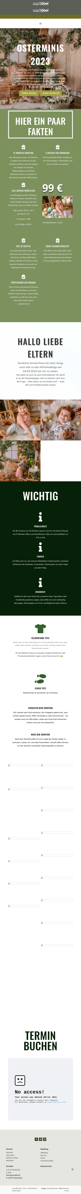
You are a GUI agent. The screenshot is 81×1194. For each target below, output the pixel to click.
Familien (9, 1152)
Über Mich (10, 1155)
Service (43, 1155)
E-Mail (8, 1172)
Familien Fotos (12, 1158)
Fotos (42, 1158)
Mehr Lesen (61, 16)
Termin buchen (29, 93)
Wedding (44, 1153)
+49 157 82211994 (13, 1170)
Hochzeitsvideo (46, 1161)
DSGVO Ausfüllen (51, 93)
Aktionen (10, 1160)
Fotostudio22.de (52, 1188)
